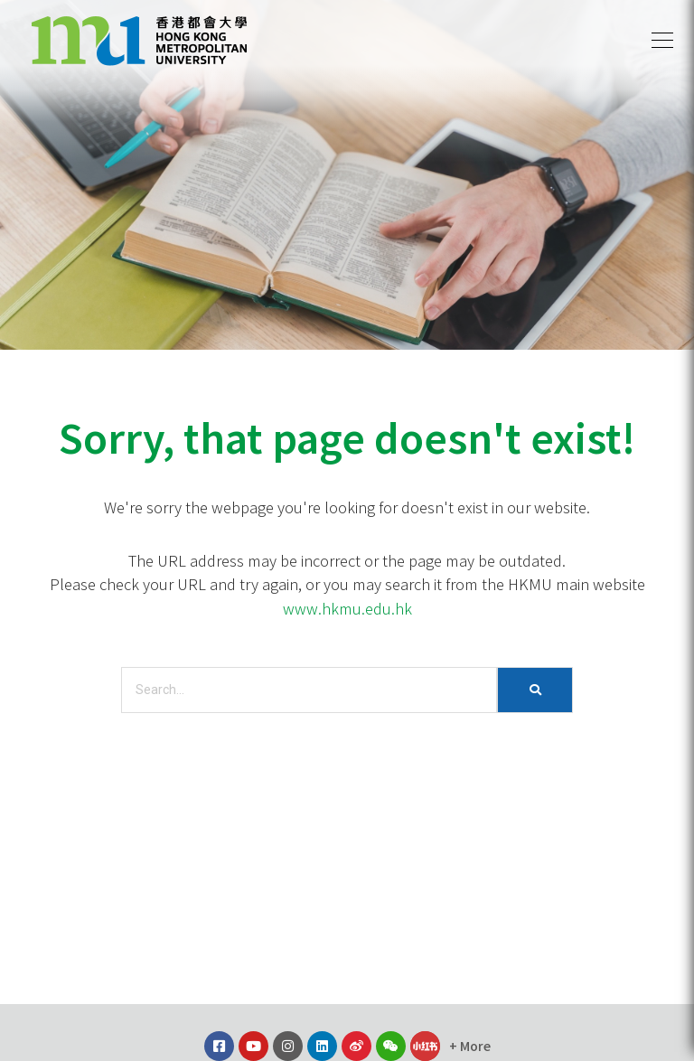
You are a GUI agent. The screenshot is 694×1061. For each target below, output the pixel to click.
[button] (662, 41)
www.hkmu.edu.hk (347, 608)
